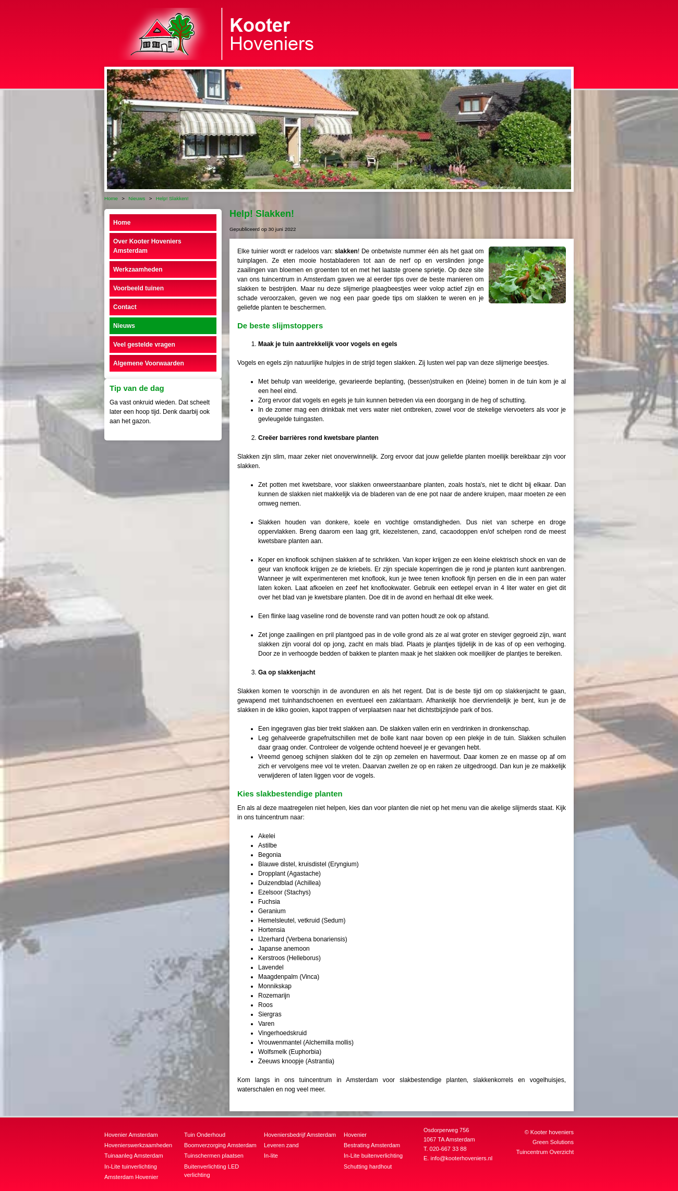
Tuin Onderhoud (204, 1135)
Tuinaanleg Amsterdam (133, 1155)
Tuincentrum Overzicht (545, 1152)
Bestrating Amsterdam (372, 1145)
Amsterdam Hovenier (131, 1177)
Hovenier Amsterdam (131, 1135)
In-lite (271, 1155)
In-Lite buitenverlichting (373, 1155)
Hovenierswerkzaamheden (138, 1145)
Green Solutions (553, 1142)
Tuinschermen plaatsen (214, 1155)
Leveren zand (281, 1145)
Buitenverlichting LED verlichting (211, 1170)
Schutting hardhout (368, 1166)
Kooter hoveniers (552, 1132)
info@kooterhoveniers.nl (461, 1158)
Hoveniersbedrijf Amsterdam (300, 1135)
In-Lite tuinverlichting (130, 1166)
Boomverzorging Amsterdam (220, 1145)
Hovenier (355, 1135)
